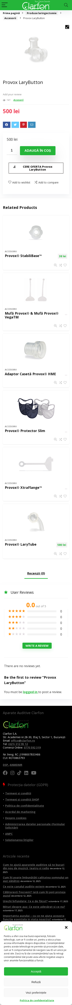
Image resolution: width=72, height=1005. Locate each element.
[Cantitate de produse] (12, 150)
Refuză (36, 982)
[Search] (66, 5)
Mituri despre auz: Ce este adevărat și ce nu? (34, 907)
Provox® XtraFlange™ (23, 487)
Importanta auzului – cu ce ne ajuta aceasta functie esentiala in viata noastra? (33, 917)
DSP (5, 765)
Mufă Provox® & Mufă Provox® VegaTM (32, 315)
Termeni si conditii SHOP (22, 799)
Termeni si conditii (18, 793)
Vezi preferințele (36, 992)
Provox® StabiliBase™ (23, 255)
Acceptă (36, 971)
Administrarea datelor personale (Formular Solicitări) (35, 825)
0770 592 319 (32, 747)
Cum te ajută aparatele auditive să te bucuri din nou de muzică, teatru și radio (33, 866)
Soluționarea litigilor (19, 840)
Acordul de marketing (20, 812)
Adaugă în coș (38, 150)
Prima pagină (11, 13)
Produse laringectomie (41, 13)
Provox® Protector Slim (25, 430)
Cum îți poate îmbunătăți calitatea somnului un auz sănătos (35, 879)
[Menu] (4, 5)
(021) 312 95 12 (18, 744)
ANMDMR (16, 765)
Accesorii (10, 18)
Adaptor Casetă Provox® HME (30, 374)
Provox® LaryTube (20, 544)
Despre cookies (15, 818)
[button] (66, 927)
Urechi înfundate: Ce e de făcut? (25, 901)
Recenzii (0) (36, 573)
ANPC (9, 834)
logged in (30, 692)
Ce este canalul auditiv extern (24, 886)
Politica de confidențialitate (37, 1000)
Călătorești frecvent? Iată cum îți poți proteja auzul (34, 893)
